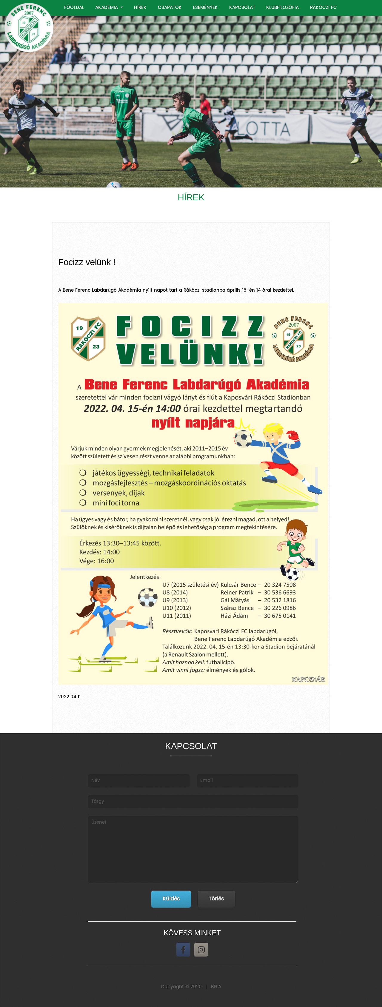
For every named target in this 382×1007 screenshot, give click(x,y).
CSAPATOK (170, 7)
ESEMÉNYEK (205, 7)
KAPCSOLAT (242, 7)
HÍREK (140, 7)
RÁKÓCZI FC (323, 7)
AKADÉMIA (107, 7)
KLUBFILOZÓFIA (282, 7)
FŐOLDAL (74, 7)
